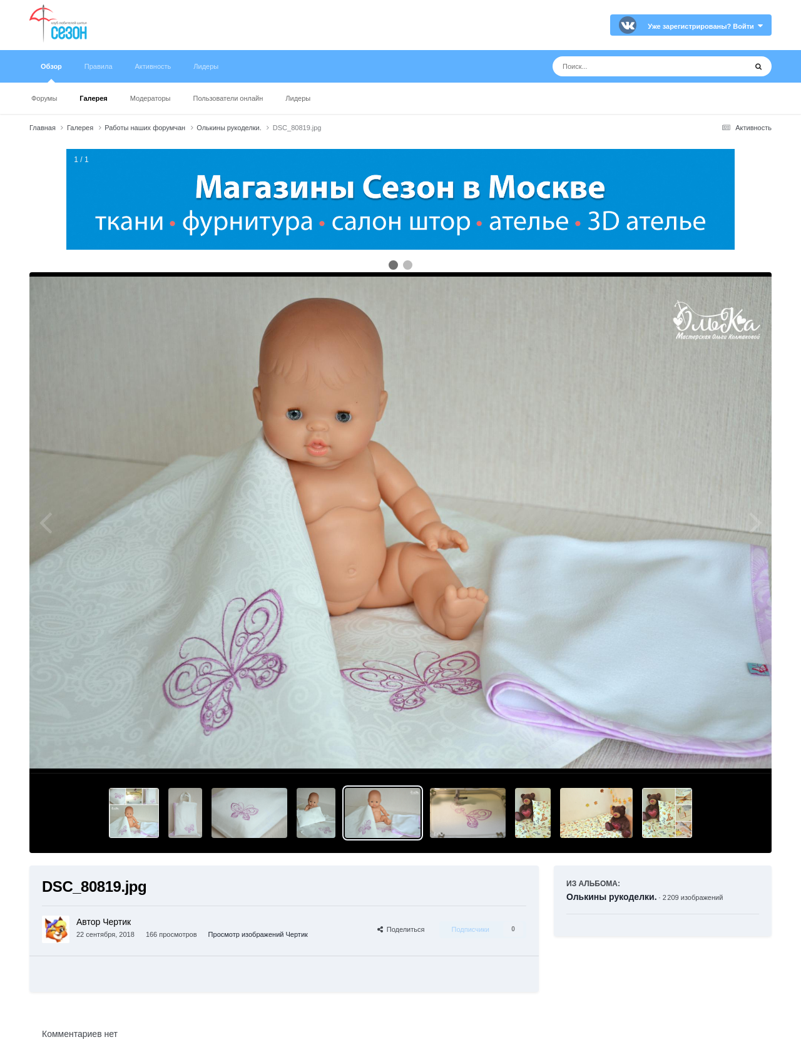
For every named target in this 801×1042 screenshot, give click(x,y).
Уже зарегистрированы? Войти (705, 26)
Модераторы (150, 98)
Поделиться (401, 929)
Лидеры (297, 98)
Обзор (51, 73)
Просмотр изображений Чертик (258, 934)
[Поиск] (626, 66)
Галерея (93, 98)
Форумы (44, 98)
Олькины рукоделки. (611, 897)
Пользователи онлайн (228, 98)
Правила (98, 66)
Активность (153, 66)
